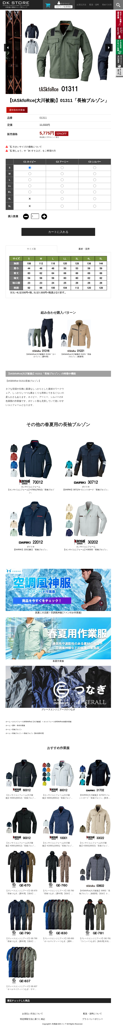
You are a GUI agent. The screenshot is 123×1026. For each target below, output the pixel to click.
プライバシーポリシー (92, 1019)
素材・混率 (84, 249)
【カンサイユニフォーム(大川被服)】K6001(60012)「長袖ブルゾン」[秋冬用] (20, 798)
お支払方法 (81, 5)
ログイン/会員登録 (63, 7)
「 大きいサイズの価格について (25, 146)
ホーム (8, 722)
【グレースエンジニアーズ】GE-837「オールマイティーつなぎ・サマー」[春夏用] (21, 989)
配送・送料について (92, 1013)
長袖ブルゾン (17, 729)
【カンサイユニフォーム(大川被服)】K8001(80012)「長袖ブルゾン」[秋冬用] (56, 798)
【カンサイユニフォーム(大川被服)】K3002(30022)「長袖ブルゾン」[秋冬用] (93, 846)
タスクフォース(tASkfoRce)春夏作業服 (57, 722)
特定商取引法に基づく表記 (32, 1019)
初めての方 (107, 5)
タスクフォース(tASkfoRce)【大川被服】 (27, 722)
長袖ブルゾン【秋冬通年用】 (34, 733)
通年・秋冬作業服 (18, 725)
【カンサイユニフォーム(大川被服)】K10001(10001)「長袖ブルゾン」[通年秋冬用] (57, 846)
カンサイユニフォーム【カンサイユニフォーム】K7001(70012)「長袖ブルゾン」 (30, 490)
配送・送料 (94, 5)
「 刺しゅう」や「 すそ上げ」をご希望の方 (32, 150)
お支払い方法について (32, 1013)
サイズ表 (31, 249)
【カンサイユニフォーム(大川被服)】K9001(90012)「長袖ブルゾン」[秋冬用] (20, 846)
